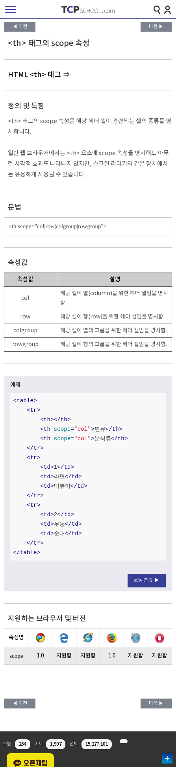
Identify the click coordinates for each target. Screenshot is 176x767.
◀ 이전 (20, 26)
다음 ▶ (156, 26)
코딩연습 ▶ (146, 580)
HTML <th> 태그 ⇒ (39, 75)
